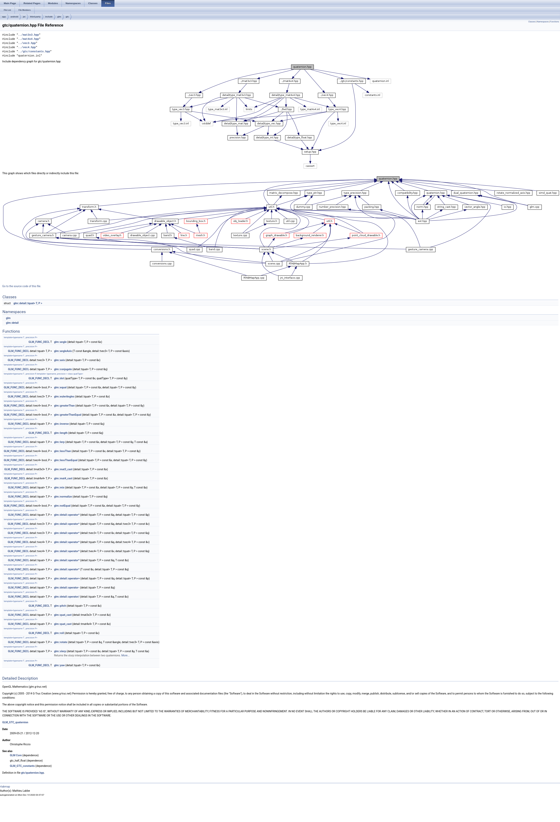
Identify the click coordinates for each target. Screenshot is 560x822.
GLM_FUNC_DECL (39, 341)
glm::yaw (59, 665)
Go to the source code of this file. (21, 286)
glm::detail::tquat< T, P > (27, 303)
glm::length (60, 432)
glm (59, 17)
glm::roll (59, 633)
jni (24, 17)
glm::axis (59, 360)
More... (125, 655)
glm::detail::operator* (66, 514)
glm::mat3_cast (63, 469)
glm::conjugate (63, 369)
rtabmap (5, 786)
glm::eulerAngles (64, 396)
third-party (35, 17)
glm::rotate (60, 642)
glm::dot (59, 378)
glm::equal (60, 387)
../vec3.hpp (27, 43)
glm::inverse (61, 423)
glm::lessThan (62, 451)
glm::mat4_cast (63, 478)
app (4, 17)
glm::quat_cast (63, 614)
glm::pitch (60, 605)
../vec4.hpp (27, 47)
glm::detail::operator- (66, 587)
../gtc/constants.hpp (34, 51)
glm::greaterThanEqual (67, 414)
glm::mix (59, 487)
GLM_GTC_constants (22, 765)
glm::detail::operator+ (67, 578)
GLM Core (16, 755)
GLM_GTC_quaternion (15, 722)
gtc (67, 17)
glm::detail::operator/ (66, 596)
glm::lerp (59, 442)
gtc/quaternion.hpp (32, 772)
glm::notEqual (62, 505)
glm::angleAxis (63, 351)
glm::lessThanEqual (66, 460)
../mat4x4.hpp (28, 39)
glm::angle (60, 341)
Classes (531, 21)
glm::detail (12, 322)
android (14, 17)
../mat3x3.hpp (28, 35)
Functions (554, 21)
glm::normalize (63, 496)
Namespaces (543, 21)
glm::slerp (60, 651)
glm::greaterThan (64, 405)
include (49, 17)
